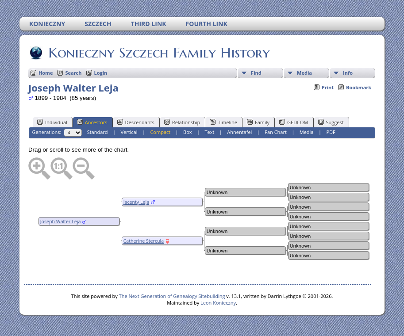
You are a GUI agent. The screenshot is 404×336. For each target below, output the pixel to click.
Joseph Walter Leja (60, 221)
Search (73, 72)
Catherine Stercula (143, 241)
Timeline (223, 122)
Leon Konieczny (218, 302)
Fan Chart (276, 132)
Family (258, 122)
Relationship (182, 122)
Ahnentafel (239, 132)
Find (256, 72)
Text (209, 132)
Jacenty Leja (136, 202)
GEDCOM (293, 122)
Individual (52, 122)
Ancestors (92, 122)
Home (45, 72)
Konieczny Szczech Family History (158, 52)
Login (101, 72)
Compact (160, 132)
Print (328, 87)
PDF (330, 132)
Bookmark (358, 87)
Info (348, 72)
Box (187, 132)
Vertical (128, 132)
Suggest (331, 122)
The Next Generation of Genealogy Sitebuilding (172, 296)
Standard (97, 132)
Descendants (135, 122)
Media (304, 72)
